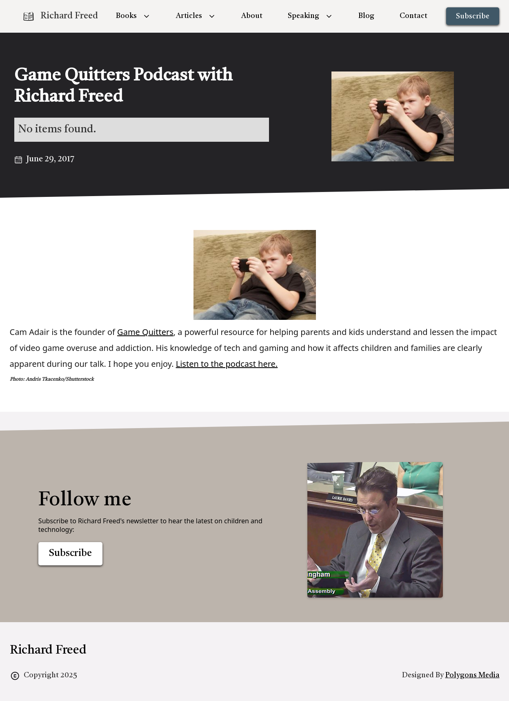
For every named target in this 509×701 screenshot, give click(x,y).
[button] (133, 16)
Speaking (303, 16)
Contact (413, 16)
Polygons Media (472, 675)
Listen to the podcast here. (227, 363)
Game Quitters (145, 331)
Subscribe (472, 16)
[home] (60, 16)
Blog (366, 16)
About (251, 16)
